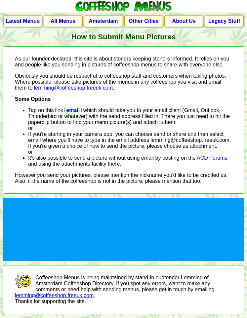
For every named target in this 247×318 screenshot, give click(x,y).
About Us (184, 21)
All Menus (63, 21)
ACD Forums (212, 158)
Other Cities (144, 21)
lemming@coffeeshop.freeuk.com (73, 88)
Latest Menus (23, 21)
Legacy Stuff (224, 21)
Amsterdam (103, 21)
